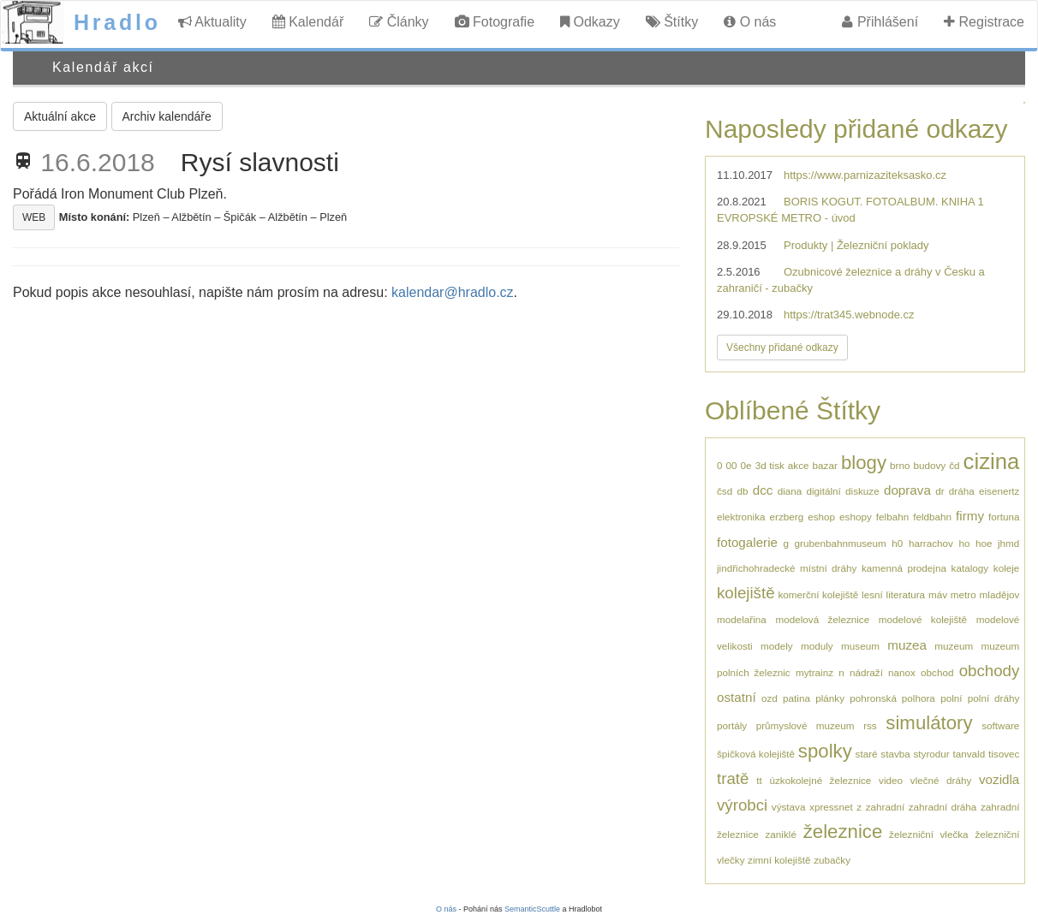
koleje (1006, 567)
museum (860, 645)
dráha (962, 490)
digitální (824, 490)
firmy (970, 515)
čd (954, 465)
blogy (863, 462)
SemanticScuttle (532, 909)
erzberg (787, 516)
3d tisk (769, 465)
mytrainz (814, 672)
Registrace (984, 22)
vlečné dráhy (940, 780)
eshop (821, 516)
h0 (897, 543)
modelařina (742, 619)
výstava (789, 806)
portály (732, 725)
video (891, 780)
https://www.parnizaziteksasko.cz (865, 175)
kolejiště (746, 593)
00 (731, 465)
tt (759, 780)
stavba (895, 753)
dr (939, 490)
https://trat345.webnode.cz (849, 314)
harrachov (931, 543)
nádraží (866, 672)
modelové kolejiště (923, 619)
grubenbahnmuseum (840, 543)
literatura (905, 594)
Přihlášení (880, 22)
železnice (843, 831)
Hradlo (117, 22)
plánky (829, 698)
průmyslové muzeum (805, 725)
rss (870, 725)
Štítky (672, 22)
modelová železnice (822, 619)
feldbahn (932, 516)
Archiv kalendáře (167, 116)
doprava (907, 490)
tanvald (968, 753)
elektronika (741, 516)
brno (900, 465)
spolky (825, 751)
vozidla (999, 779)
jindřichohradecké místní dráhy (786, 567)
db (742, 490)
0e (746, 465)
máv (937, 594)
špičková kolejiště (756, 753)
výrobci (742, 805)
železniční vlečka (929, 834)
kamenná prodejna (904, 567)
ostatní (736, 697)
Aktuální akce (60, 116)
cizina (991, 461)
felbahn (892, 516)
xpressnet (831, 806)
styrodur (932, 753)
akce (798, 465)
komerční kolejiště (818, 594)
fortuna (1003, 516)
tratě (733, 778)
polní (951, 698)
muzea (907, 645)
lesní (872, 594)
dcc (763, 490)
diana (790, 490)
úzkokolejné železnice (820, 780)
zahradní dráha (943, 806)
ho (963, 543)
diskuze (862, 490)
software (1000, 725)
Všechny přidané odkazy (782, 348)
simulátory (929, 723)
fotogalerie (747, 542)
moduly (817, 645)
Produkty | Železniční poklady (856, 245)
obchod (937, 672)
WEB (33, 217)
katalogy (970, 567)
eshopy (855, 516)
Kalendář (308, 22)
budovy (929, 465)
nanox (902, 672)
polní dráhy (994, 698)
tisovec (1003, 753)
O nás (750, 22)
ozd (769, 698)
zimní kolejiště (779, 859)
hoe (984, 543)
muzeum (953, 645)
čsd (724, 490)
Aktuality (212, 22)
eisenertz (999, 490)
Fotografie (494, 22)
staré (867, 753)
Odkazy (590, 22)
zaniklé (781, 834)
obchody (989, 671)
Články (398, 22)
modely (777, 645)
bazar (825, 465)
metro (963, 594)
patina (796, 698)
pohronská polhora (892, 698)
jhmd (1008, 543)
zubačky (832, 859)
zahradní (885, 806)
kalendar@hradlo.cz (452, 292)
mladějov (1000, 594)
